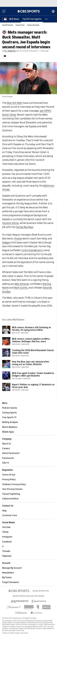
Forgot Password (10, 582)
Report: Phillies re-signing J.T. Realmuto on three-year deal (33, 386)
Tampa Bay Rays (24, 227)
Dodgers (6, 242)
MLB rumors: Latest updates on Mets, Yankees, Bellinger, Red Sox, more (31, 340)
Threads (6, 551)
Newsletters (8, 572)
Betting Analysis (10, 422)
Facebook (7, 541)
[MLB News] (14, 19)
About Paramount (10, 453)
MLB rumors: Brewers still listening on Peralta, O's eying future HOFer (31, 328)
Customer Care (9, 515)
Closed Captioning (11, 494)
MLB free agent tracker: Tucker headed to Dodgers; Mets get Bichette (33, 374)
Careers (6, 448)
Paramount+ (8, 458)
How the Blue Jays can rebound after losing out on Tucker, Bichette (30, 363)
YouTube (6, 527)
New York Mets (14, 102)
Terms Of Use (8, 474)
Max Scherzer (22, 283)
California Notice (10, 498)
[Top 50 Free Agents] (32, 19)
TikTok (5, 532)
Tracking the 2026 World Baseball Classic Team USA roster (33, 351)
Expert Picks (20, 25)
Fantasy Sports (9, 412)
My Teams (7, 577)
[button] (46, 19)
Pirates (18, 238)
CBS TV (5, 463)
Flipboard (6, 556)
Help (4, 510)
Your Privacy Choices (12, 489)
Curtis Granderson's (32, 250)
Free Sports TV (9, 417)
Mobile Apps (8, 432)
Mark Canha (20, 287)
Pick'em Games (9, 408)
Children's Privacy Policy (14, 484)
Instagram (7, 536)
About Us (6, 443)
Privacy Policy (9, 479)
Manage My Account (12, 568)
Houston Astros (10, 223)
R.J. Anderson (10, 51)
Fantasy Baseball (33, 25)
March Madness (9, 427)
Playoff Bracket (7, 25)
